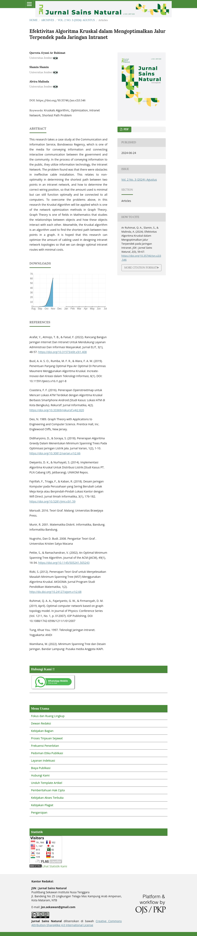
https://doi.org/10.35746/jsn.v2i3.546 (60, 100)
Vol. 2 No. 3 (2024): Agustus (76, 20)
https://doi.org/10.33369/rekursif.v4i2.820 (57, 410)
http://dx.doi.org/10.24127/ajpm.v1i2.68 (56, 592)
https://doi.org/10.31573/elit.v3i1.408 (62, 352)
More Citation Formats (141, 267)
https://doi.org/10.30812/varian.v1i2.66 (55, 453)
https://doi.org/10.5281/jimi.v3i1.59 (53, 501)
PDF (126, 129)
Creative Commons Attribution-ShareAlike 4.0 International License (77, 923)
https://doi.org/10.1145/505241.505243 (63, 563)
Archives (47, 20)
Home (34, 20)
